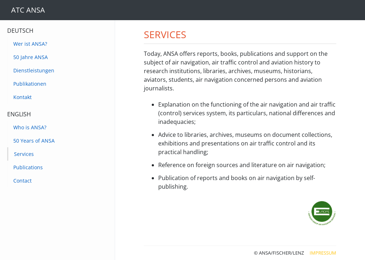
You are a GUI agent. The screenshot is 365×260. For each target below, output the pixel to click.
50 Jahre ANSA (30, 57)
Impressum (323, 253)
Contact (22, 180)
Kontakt (22, 97)
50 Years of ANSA (34, 140)
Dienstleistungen (33, 70)
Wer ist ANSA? (30, 43)
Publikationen (29, 83)
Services (24, 154)
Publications (28, 167)
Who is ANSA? (29, 127)
